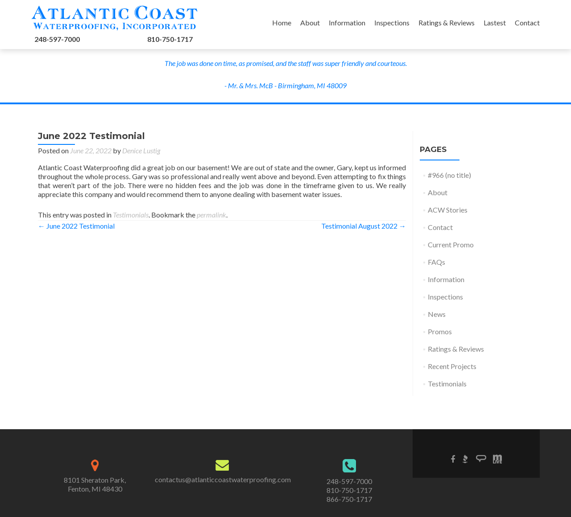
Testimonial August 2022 (363, 226)
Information (347, 22)
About (310, 22)
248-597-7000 (57, 39)
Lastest (495, 22)
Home (281, 22)
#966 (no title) (449, 175)
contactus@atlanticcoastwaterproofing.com (223, 479)
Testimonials (131, 214)
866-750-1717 (349, 499)
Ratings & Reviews (446, 22)
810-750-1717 (170, 39)
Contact (527, 22)
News (437, 314)
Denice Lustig (141, 150)
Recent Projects (452, 366)
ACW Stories (448, 209)
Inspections (392, 22)
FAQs (436, 262)
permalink (211, 214)
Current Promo (451, 244)
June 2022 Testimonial (76, 226)
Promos (440, 331)
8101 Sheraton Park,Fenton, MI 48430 (95, 484)
